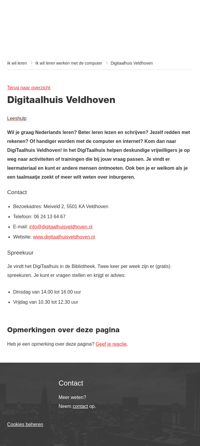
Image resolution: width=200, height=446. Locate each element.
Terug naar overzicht (28, 87)
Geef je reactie (111, 344)
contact (80, 406)
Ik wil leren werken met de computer (68, 63)
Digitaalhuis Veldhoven (132, 63)
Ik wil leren (17, 63)
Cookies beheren (25, 424)
